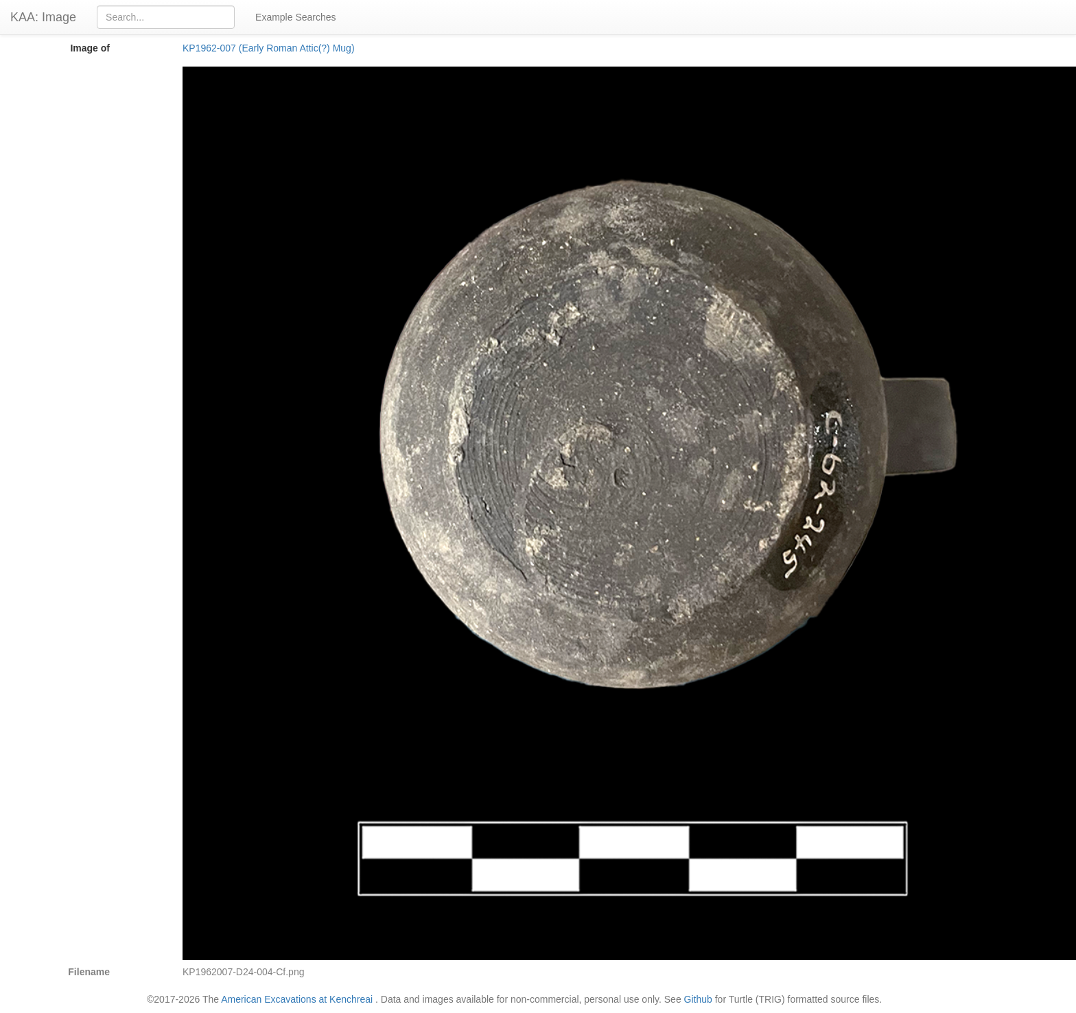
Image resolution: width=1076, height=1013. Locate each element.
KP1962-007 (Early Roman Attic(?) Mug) (269, 48)
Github (698, 999)
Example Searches (295, 17)
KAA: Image (43, 17)
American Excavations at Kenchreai (297, 999)
